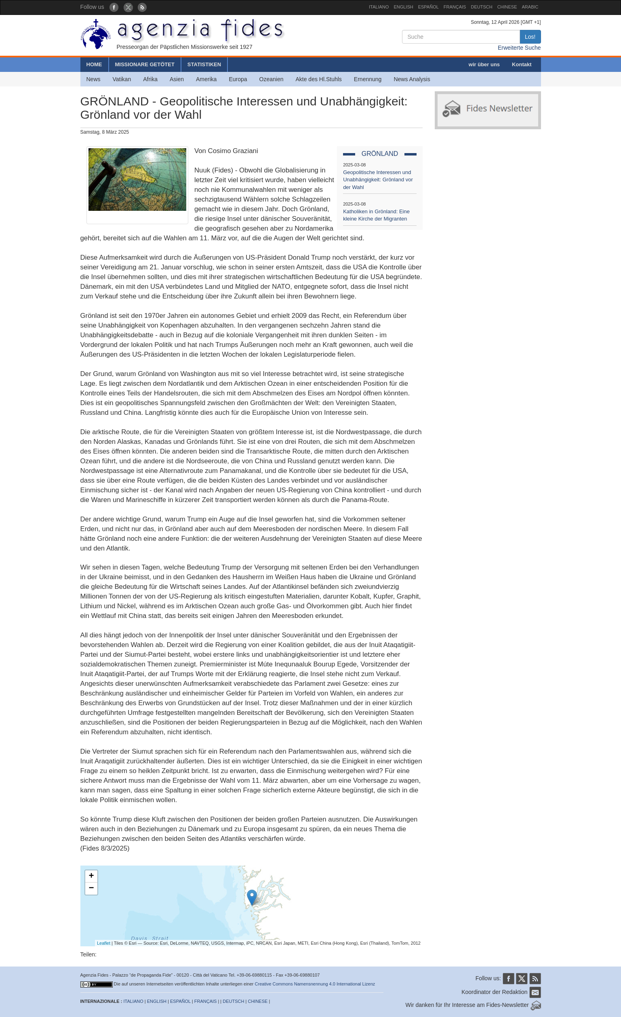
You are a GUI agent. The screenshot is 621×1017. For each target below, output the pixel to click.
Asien (177, 79)
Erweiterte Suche (519, 47)
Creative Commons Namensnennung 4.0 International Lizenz (315, 983)
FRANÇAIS (455, 6)
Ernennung (368, 79)
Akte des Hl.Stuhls (318, 79)
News (93, 79)
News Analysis (412, 79)
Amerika (206, 79)
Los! (530, 37)
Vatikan (122, 79)
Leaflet (103, 943)
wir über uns (484, 64)
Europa (238, 79)
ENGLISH (403, 6)
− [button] (91, 889)
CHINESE (507, 6)
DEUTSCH (481, 6)
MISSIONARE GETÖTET (145, 64)
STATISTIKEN (204, 64)
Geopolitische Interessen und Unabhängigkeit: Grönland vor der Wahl (378, 179)
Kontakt (521, 64)
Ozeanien (271, 79)
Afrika (150, 79)
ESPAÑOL (428, 6)
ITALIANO (379, 6)
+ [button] (91, 876)
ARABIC (530, 6)
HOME (94, 64)
